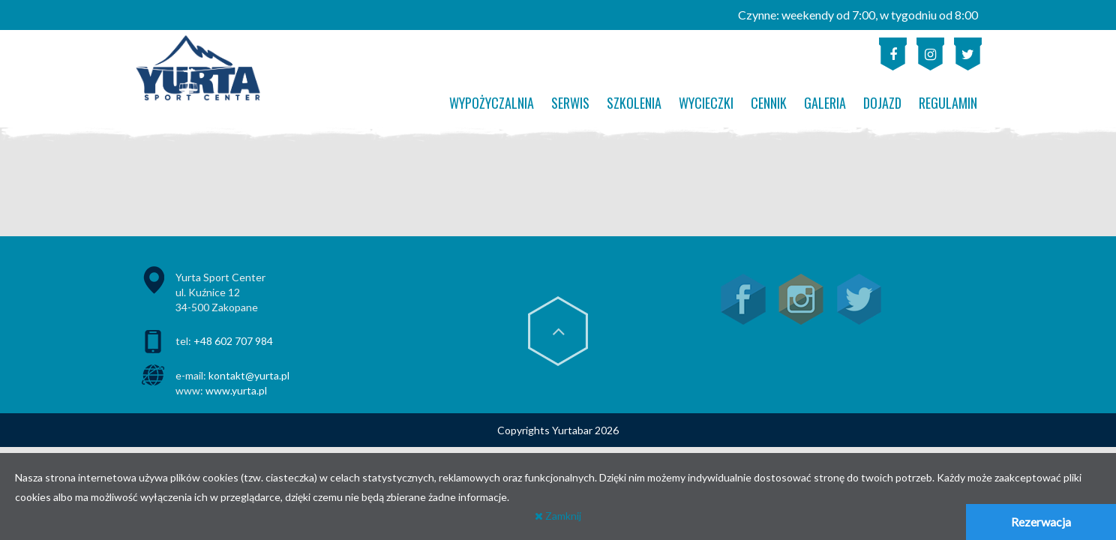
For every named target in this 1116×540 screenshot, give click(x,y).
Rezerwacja (1041, 521)
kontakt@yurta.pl (249, 375)
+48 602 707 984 (233, 340)
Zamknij (558, 515)
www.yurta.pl (236, 390)
